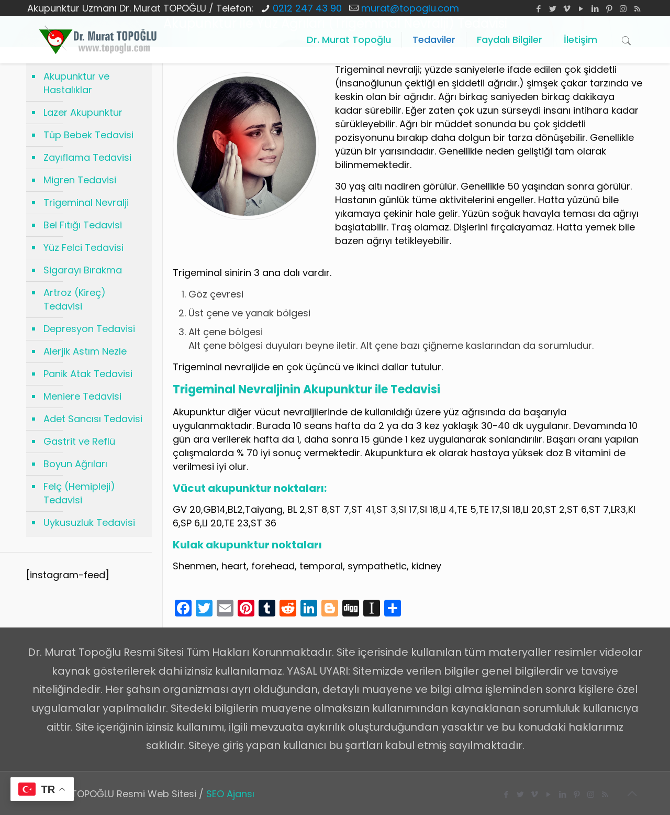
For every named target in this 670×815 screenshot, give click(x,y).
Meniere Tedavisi (82, 396)
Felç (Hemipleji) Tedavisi (79, 493)
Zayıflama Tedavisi (87, 157)
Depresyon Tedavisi (89, 328)
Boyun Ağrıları (75, 463)
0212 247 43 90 (307, 8)
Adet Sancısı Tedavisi (92, 418)
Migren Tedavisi (79, 179)
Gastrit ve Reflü (79, 441)
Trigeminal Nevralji (86, 202)
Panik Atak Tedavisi (87, 373)
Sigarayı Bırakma (82, 270)
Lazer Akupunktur (82, 112)
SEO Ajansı (230, 793)
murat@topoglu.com (410, 8)
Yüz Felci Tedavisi (83, 247)
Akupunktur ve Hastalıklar (76, 83)
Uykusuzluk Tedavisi (89, 522)
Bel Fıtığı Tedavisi (82, 225)
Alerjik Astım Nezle (85, 351)
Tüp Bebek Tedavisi (88, 134)
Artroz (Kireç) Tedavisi (74, 299)
